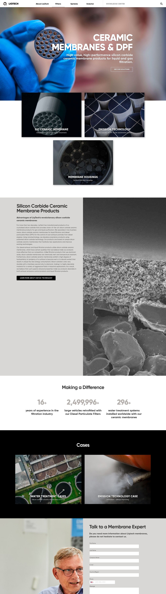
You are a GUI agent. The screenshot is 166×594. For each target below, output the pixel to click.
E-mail (91, 565)
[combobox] (92, 582)
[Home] (10, 4)
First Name (93, 543)
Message (92, 586)
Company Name (94, 557)
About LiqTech (42, 4)
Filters (58, 4)
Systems (74, 4)
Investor (90, 4)
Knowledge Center (115, 4)
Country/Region (94, 572)
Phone (91, 579)
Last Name (93, 550)
